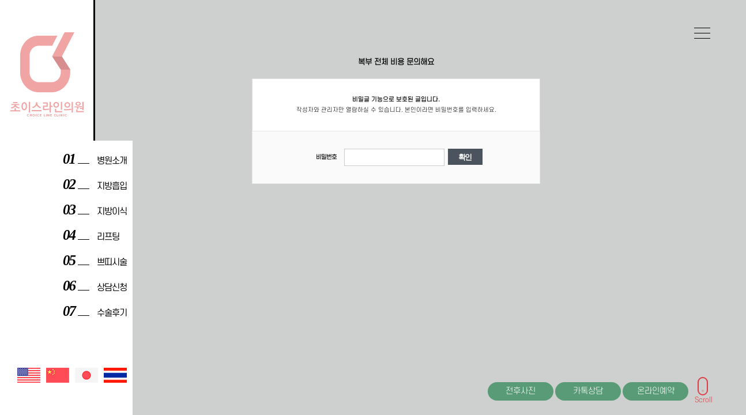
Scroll (704, 397)
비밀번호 (326, 157)
